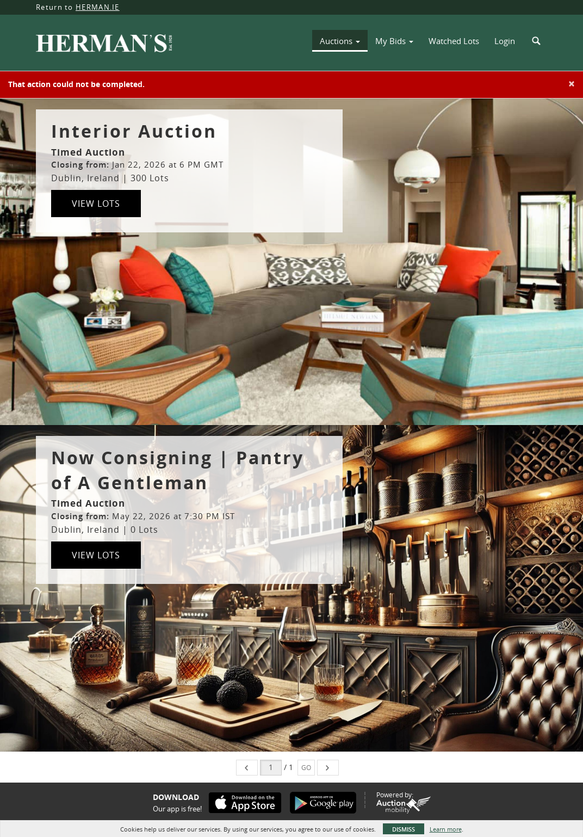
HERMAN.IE (98, 7)
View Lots (96, 204)
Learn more (446, 829)
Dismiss (403, 829)
